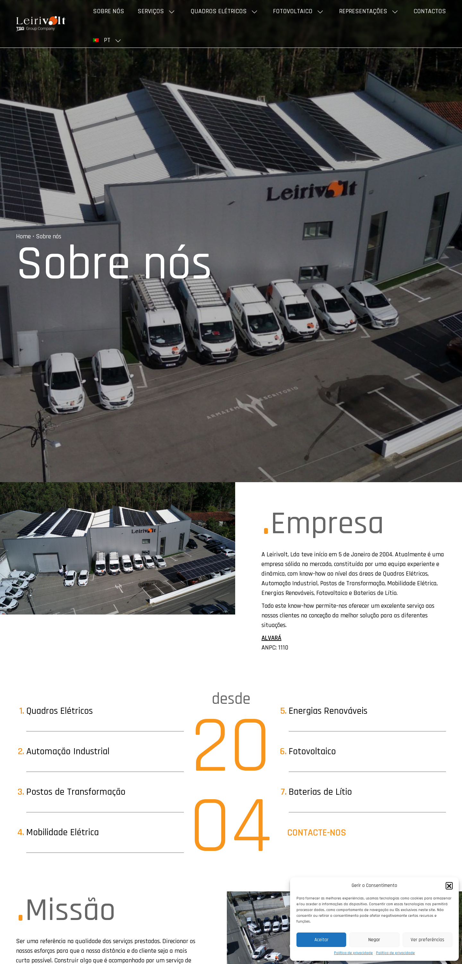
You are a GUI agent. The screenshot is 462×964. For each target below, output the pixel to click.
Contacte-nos (316, 833)
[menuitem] (108, 40)
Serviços (151, 11)
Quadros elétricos (219, 11)
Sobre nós (108, 11)
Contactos (430, 11)
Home (23, 236)
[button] (449, 885)
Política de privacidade (353, 953)
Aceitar (321, 940)
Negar (374, 940)
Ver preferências (427, 940)
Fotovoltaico (292, 11)
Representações (363, 11)
